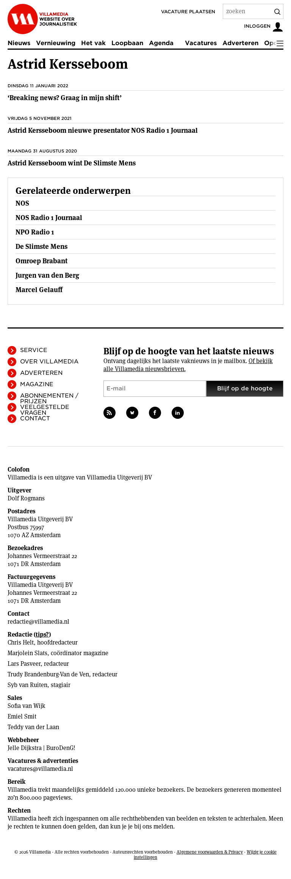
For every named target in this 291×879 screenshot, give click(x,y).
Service (33, 350)
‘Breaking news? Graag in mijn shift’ (65, 97)
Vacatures (201, 43)
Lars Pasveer (24, 664)
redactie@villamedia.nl (38, 622)
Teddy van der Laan (33, 727)
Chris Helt (21, 642)
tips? (42, 634)
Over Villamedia (49, 361)
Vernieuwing (55, 43)
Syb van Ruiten (27, 685)
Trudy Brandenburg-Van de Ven (48, 674)
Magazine (36, 384)
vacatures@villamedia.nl (40, 769)
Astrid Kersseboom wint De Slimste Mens (72, 163)
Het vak (93, 43)
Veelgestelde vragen (44, 410)
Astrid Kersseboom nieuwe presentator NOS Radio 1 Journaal (103, 130)
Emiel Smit (22, 716)
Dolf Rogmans (26, 498)
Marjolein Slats (27, 653)
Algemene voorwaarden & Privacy (210, 852)
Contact (35, 418)
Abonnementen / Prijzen (49, 398)
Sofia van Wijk (26, 706)
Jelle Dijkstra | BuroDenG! (41, 748)
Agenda (161, 43)
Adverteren (240, 43)
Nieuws (19, 43)
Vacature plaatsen (188, 11)
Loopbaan (127, 43)
